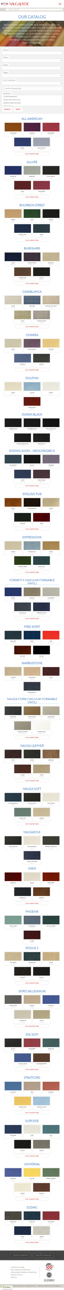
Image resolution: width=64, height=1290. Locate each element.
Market (5, 65)
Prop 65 (14, 1277)
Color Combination (9, 80)
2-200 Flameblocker (32, 96)
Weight (5, 72)
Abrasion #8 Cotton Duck (32, 99)
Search (7, 109)
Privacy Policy (17, 1275)
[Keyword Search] (34, 9)
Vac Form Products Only (12, 88)
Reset (18, 109)
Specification (7, 93)
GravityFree (47, 1286)
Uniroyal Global (18, 1267)
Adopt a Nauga (43, 1255)
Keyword (6, 50)
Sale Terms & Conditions (20, 1270)
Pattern (5, 57)
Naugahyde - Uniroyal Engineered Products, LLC (15, 4)
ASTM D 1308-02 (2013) (32, 103)
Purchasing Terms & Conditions (24, 1272)
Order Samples (21, 1255)
